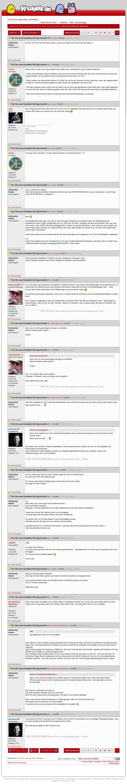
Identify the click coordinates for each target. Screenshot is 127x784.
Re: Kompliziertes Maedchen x (58, 625)
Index (34, 750)
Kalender (63, 23)
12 (100, 33)
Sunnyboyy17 (43, 356)
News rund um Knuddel (50, 26)
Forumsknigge (81, 23)
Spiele (95, 779)
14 (109, 33)
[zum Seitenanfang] (14, 60)
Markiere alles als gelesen (17, 762)
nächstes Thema (49, 750)
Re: (49, 64)
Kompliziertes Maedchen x (47, 674)
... (92, 33)
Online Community (112, 779)
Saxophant (40, 758)
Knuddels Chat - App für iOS (53, 779)
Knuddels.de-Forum (16, 26)
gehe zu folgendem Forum (66, 759)
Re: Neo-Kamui (53, 253)
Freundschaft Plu (84, 779)
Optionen (14, 33)
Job (72, 781)
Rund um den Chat (32, 26)
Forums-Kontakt (87, 762)
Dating (101, 779)
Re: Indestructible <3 (55, 323)
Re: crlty (50, 148)
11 (96, 33)
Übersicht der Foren (49, 23)
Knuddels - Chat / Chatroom (104, 762)
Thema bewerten (31, 33)
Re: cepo (53, 38)
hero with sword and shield (27, 758)
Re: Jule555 (52, 569)
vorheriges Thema (18, 750)
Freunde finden (70, 779)
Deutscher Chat (10, 779)
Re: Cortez (51, 104)
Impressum (65, 781)
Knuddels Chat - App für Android (29, 779)
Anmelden (33, 19)
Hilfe (72, 23)
